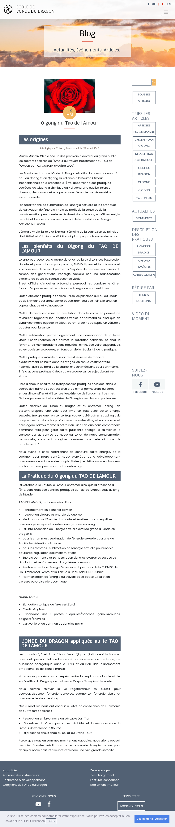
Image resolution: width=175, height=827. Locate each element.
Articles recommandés (144, 128)
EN (169, 4)
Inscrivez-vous (131, 806)
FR (163, 4)
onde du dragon (144, 171)
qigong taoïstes (144, 263)
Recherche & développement (24, 780)
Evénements (144, 218)
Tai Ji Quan (144, 198)
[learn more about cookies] (57, 821)
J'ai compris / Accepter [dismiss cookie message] (152, 818)
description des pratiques (144, 157)
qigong (144, 190)
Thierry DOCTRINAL (144, 298)
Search (154, 82)
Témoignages (100, 770)
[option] (87, 33)
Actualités (10, 770)
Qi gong (144, 182)
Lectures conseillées (104, 780)
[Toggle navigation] (166, 12)
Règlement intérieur (104, 785)
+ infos (51, 821)
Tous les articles (144, 97)
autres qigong (144, 275)
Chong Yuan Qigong (144, 143)
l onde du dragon (144, 249)
